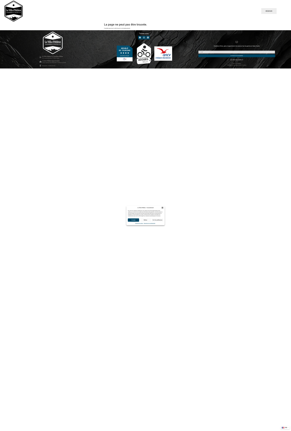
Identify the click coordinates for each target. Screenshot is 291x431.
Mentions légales (236, 63)
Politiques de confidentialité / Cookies (236, 65)
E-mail (200, 50)
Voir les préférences (157, 220)
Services (141, 11)
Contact (169, 11)
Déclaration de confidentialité (149, 223)
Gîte (134, 11)
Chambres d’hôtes (114, 11)
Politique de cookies (139, 223)
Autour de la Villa (159, 11)
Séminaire (149, 11)
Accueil (103, 11)
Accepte (133, 220)
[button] (162, 207)
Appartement (126, 11)
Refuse (145, 220)
